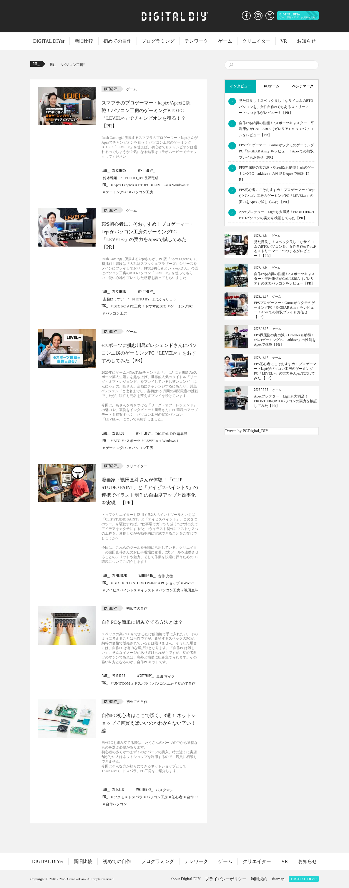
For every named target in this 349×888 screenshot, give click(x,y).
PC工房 (135, 306)
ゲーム (225, 41)
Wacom (189, 583)
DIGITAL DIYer (48, 41)
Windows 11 (181, 185)
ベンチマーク (302, 86)
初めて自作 (186, 683)
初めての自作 (117, 41)
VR (283, 41)
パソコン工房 (72, 65)
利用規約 (259, 879)
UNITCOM (122, 683)
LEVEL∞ (151, 441)
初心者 (177, 797)
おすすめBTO (156, 306)
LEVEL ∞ (161, 185)
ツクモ (119, 797)
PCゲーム (272, 86)
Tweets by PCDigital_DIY (246, 431)
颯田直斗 (191, 590)
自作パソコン (116, 804)
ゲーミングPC (117, 192)
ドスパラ (141, 683)
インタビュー (240, 86)
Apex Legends (124, 185)
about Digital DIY (186, 879)
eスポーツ (132, 441)
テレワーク (196, 41)
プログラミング (158, 41)
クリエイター (256, 41)
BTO (117, 441)
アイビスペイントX (121, 590)
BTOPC (143, 185)
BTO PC (120, 306)
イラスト (148, 590)
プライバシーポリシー (225, 879)
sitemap (278, 879)
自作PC (192, 797)
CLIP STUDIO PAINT (140, 583)
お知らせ (306, 41)
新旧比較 (83, 41)
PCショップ (170, 583)
